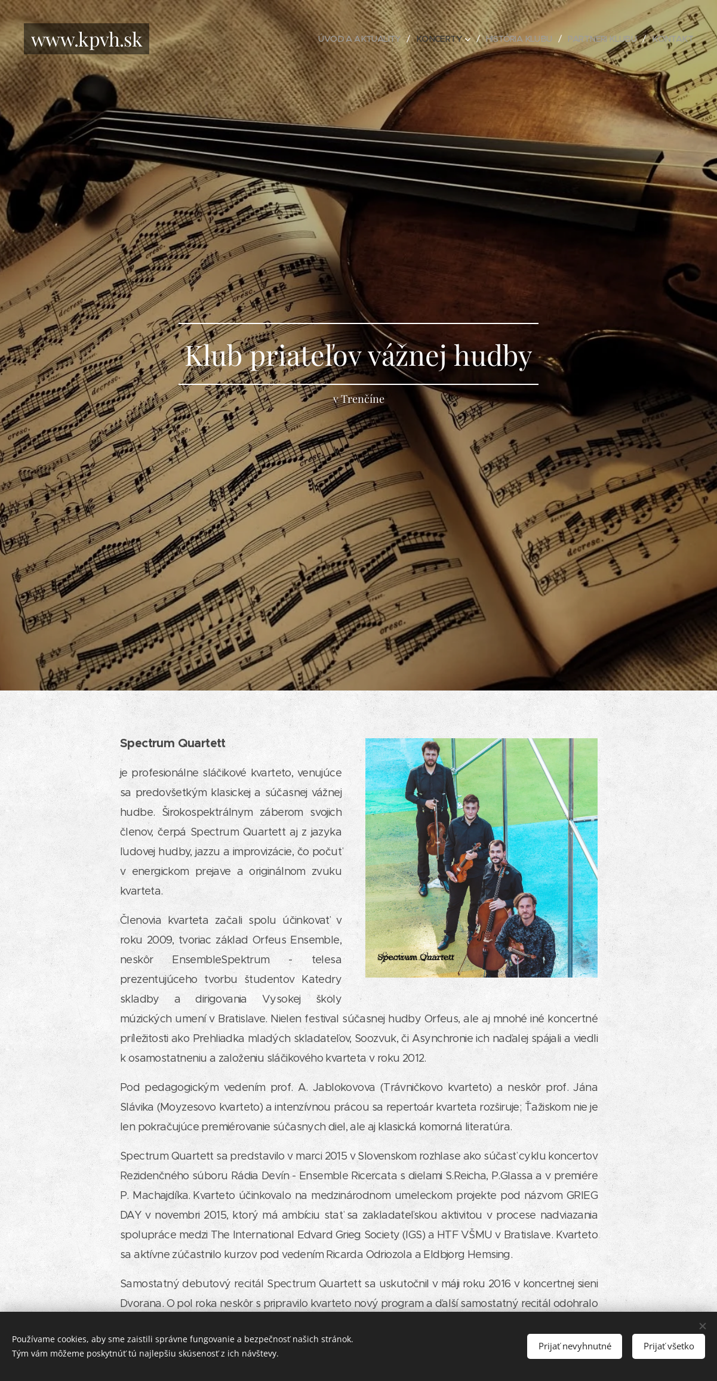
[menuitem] (344, 39)
